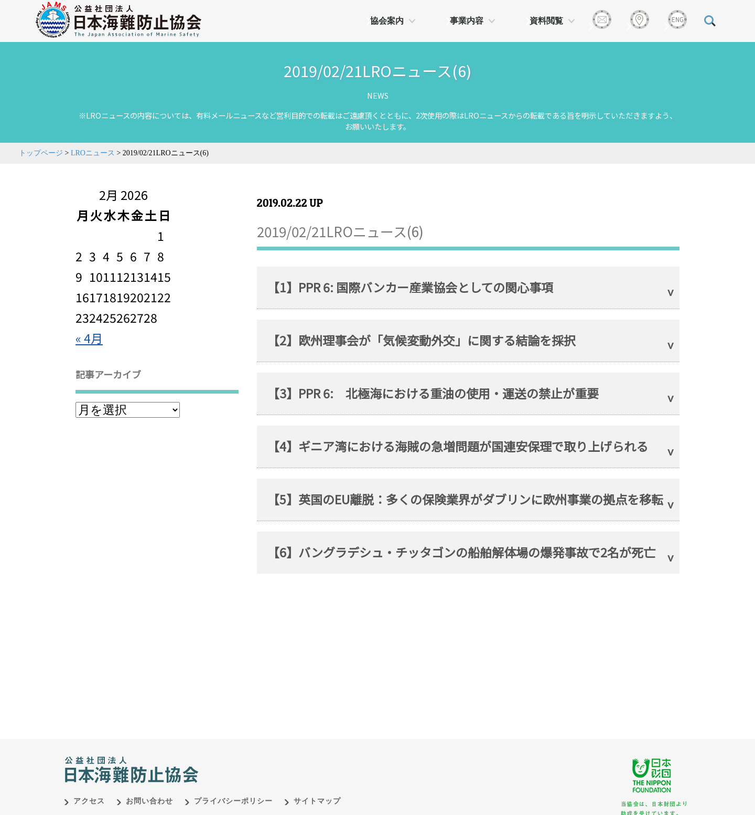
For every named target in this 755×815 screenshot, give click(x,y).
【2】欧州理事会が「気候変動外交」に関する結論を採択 (421, 340)
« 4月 (89, 338)
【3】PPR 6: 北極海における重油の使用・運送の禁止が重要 (433, 393)
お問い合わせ (149, 790)
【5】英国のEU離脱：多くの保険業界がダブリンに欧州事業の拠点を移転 (465, 499)
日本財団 (283, 748)
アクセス (89, 790)
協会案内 (387, 20)
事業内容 (466, 20)
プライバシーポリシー (233, 790)
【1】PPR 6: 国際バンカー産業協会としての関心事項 (410, 287)
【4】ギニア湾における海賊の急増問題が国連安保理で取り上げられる (457, 446)
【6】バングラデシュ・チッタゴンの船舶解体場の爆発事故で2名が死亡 (461, 552)
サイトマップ (317, 790)
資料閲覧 (546, 20)
